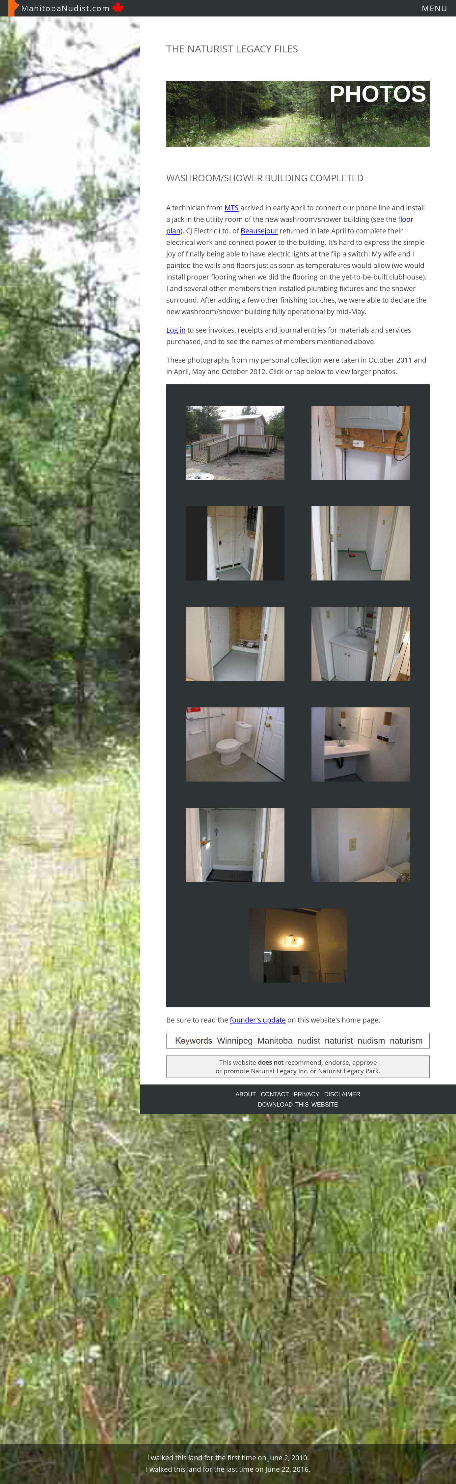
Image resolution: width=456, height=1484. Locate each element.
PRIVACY (306, 1094)
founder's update (258, 1019)
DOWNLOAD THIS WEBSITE (298, 1104)
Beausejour (259, 230)
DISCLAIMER (342, 1094)
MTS (232, 207)
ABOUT (245, 1094)
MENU (434, 8)
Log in (176, 330)
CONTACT (275, 1094)
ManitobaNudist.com (66, 8)
